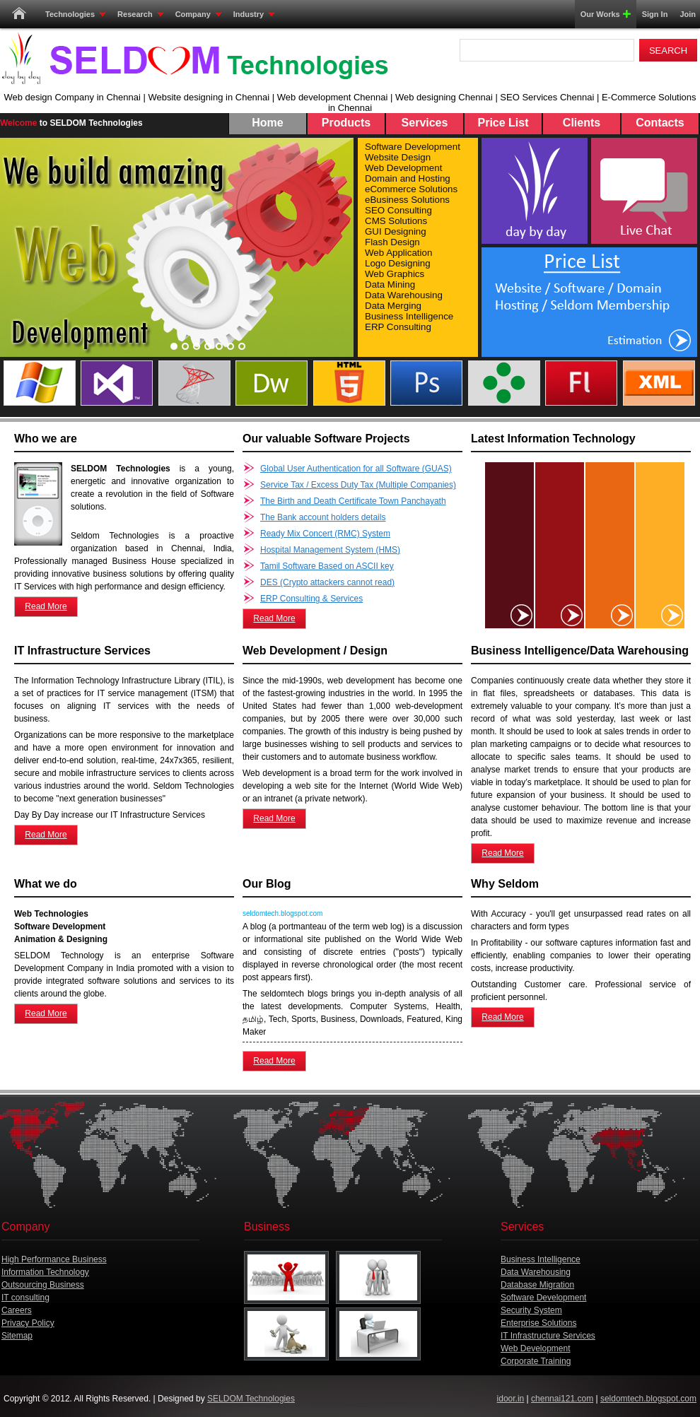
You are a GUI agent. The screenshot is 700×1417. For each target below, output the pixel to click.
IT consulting (25, 1298)
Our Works (603, 14)
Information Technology (45, 1272)
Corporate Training (536, 1361)
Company (198, 14)
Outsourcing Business (42, 1285)
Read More (45, 606)
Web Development (536, 1348)
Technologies (75, 14)
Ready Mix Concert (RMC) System (325, 534)
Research (140, 14)
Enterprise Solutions (538, 1323)
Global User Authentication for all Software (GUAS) (356, 469)
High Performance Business (54, 1259)
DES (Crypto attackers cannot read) (327, 582)
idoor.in (511, 1399)
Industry (253, 14)
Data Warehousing (536, 1272)
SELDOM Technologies (251, 1399)
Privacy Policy (27, 1323)
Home (19, 14)
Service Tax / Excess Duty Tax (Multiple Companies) (358, 485)
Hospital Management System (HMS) (330, 550)
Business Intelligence (541, 1259)
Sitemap (17, 1336)
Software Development (543, 1298)
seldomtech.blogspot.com (648, 1399)
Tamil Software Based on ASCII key (327, 566)
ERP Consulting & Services (311, 599)
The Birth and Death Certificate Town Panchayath (353, 501)
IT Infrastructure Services (548, 1336)
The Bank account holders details (322, 517)
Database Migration (537, 1285)
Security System (531, 1310)
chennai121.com (562, 1399)
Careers (16, 1310)
